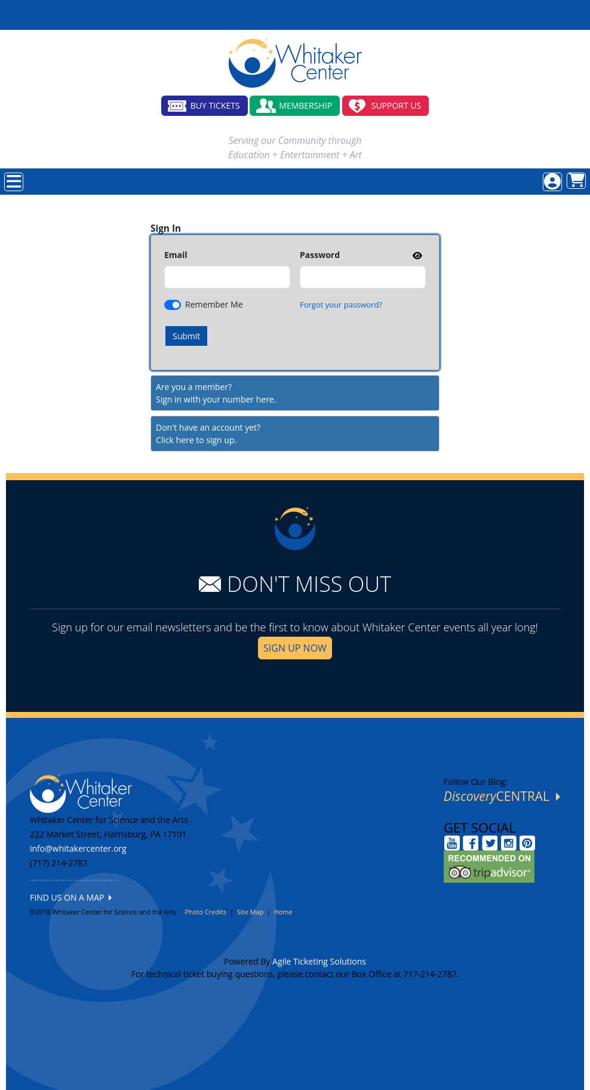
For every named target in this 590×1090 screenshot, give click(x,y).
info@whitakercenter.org (78, 848)
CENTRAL (502, 796)
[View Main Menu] (14, 182)
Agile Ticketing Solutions (319, 961)
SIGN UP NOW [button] (295, 648)
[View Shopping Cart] (576, 180)
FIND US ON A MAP (71, 897)
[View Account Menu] (552, 182)
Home (283, 911)
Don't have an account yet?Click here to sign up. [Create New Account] (208, 434)
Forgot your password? (341, 304)
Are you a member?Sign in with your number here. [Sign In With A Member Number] (216, 393)
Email (176, 254)
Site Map (250, 911)
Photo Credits (206, 911)
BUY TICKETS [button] (215, 105)
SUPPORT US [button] (396, 105)
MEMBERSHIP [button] (305, 105)
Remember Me (214, 304)
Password (320, 254)
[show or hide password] (416, 255)
